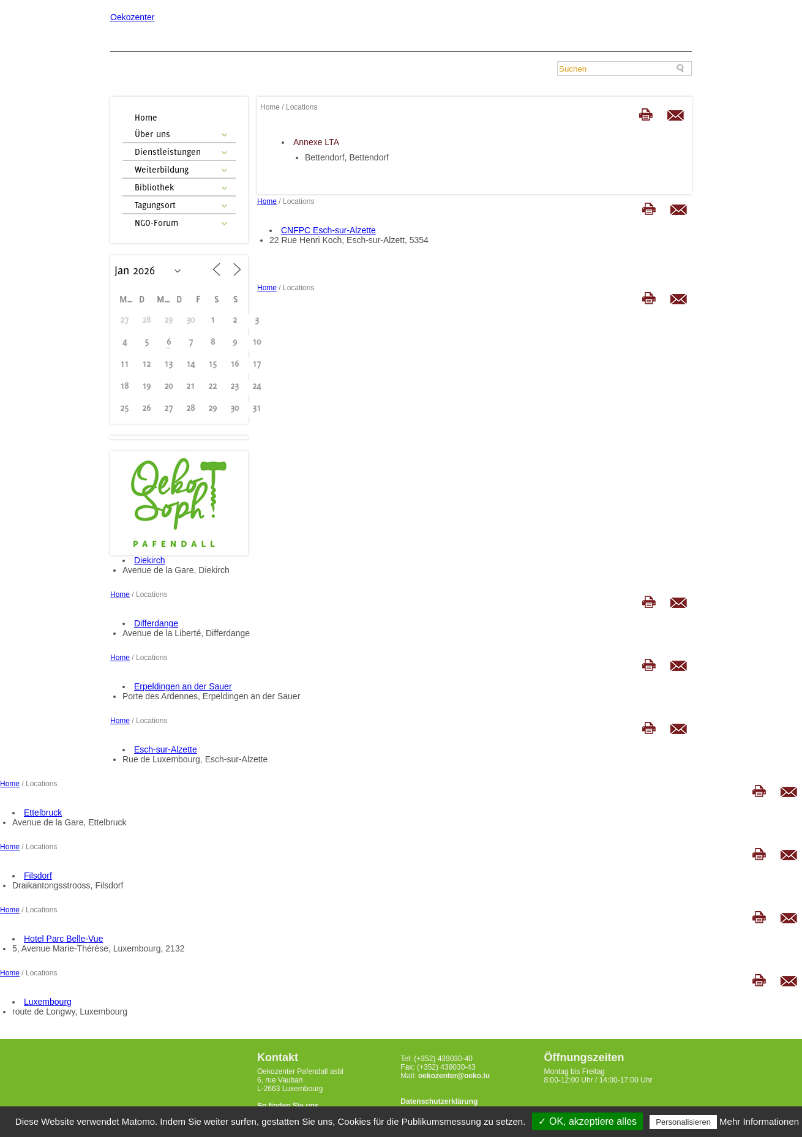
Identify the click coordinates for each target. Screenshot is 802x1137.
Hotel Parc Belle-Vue (63, 939)
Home (146, 117)
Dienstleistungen (168, 151)
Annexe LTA (316, 142)
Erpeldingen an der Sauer (183, 686)
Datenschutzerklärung (439, 1101)
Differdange (156, 623)
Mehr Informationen (759, 1121)
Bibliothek (154, 187)
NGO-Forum (156, 222)
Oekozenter (132, 17)
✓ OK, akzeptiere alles (587, 1121)
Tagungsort (155, 205)
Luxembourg (48, 1002)
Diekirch (149, 560)
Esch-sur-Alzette (165, 749)
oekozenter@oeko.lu (454, 1075)
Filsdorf (38, 875)
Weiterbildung (162, 169)
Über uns (152, 134)
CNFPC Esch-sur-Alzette (328, 230)
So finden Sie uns (288, 1105)
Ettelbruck (43, 812)
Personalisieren (683, 1122)
